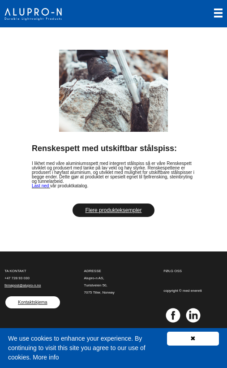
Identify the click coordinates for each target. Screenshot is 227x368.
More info (46, 357)
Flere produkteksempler (113, 210)
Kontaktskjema (32, 302)
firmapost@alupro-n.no (22, 285)
